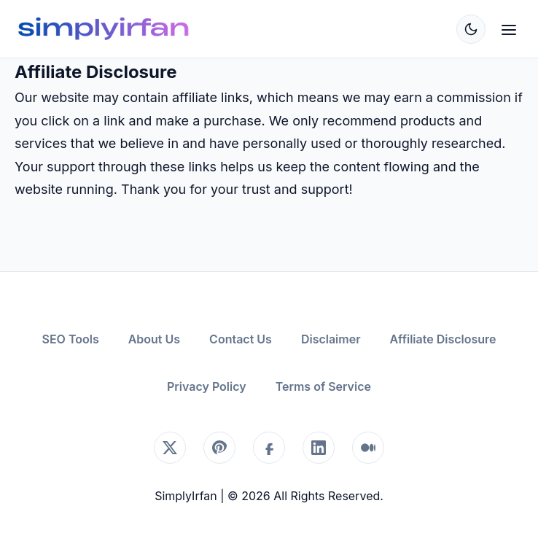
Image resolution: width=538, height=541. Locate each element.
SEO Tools (70, 339)
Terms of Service (323, 386)
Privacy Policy (206, 386)
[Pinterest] (219, 448)
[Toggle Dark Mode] (471, 29)
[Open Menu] (508, 28)
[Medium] (368, 448)
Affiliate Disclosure (443, 339)
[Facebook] (269, 448)
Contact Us (240, 339)
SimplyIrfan (186, 496)
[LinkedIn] (319, 448)
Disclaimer (331, 339)
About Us (154, 339)
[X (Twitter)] (170, 448)
